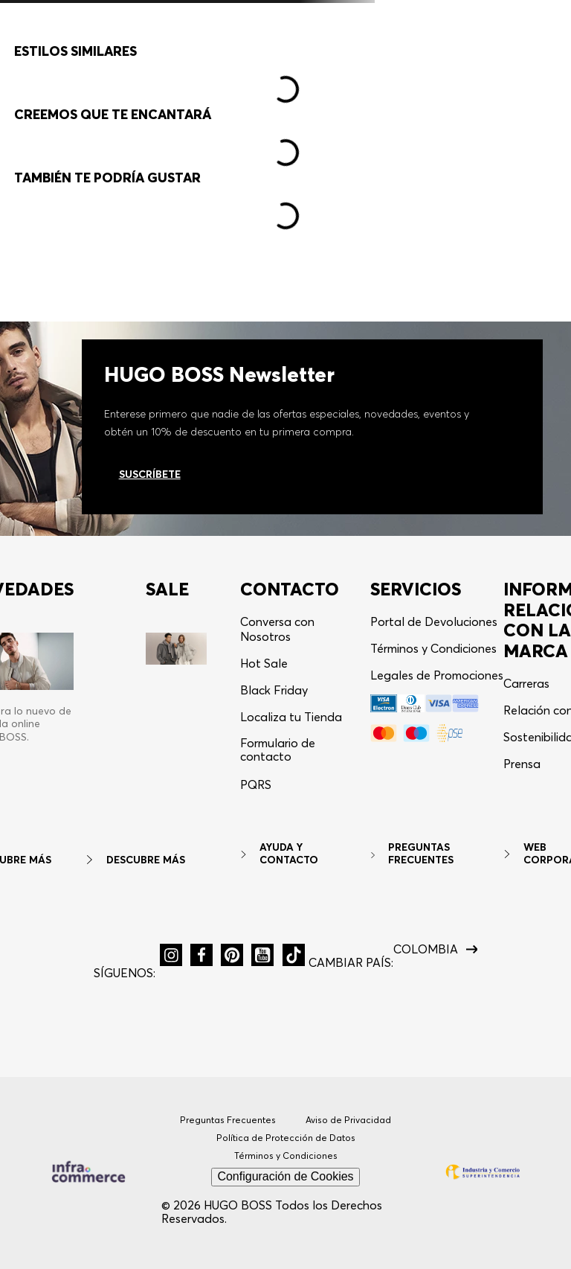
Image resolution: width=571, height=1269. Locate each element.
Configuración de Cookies (285, 1177)
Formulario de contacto (277, 750)
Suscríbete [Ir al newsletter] (150, 474)
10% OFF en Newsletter (285, 15)
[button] (486, 51)
